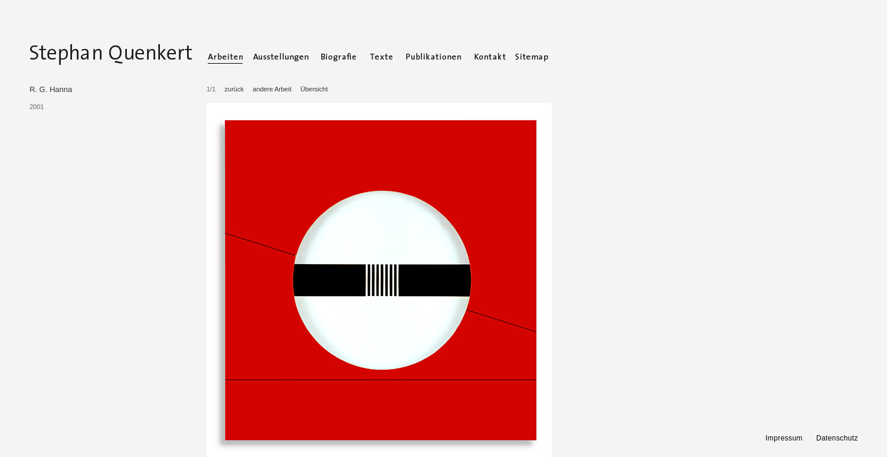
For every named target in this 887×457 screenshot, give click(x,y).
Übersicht (314, 89)
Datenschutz (837, 438)
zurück (234, 89)
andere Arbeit (272, 89)
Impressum (784, 438)
